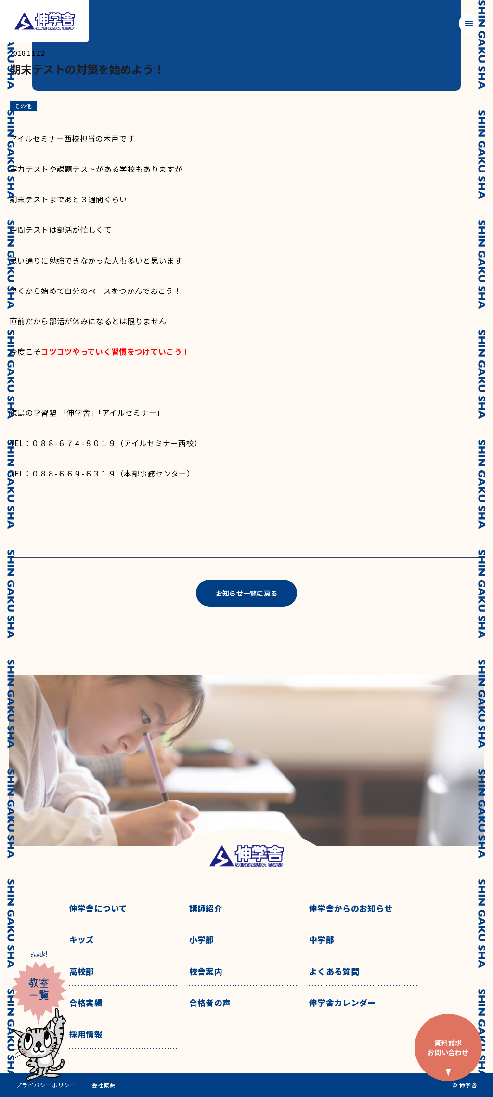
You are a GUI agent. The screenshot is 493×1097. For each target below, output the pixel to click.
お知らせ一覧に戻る (247, 593)
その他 (23, 106)
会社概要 (103, 1085)
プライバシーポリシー (46, 1085)
